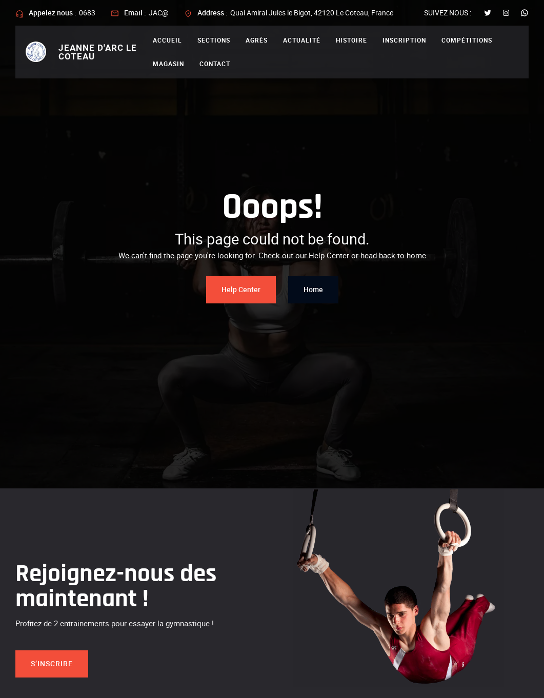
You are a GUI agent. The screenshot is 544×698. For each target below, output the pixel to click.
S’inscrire (52, 663)
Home (313, 289)
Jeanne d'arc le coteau (97, 52)
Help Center (240, 289)
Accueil (167, 40)
